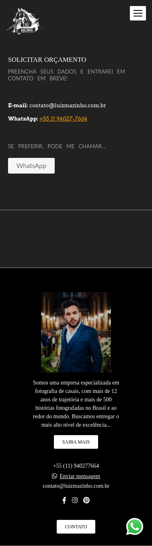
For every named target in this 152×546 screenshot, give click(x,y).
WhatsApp (31, 165)
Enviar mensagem (80, 476)
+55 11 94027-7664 (63, 118)
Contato (76, 527)
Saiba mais (76, 442)
